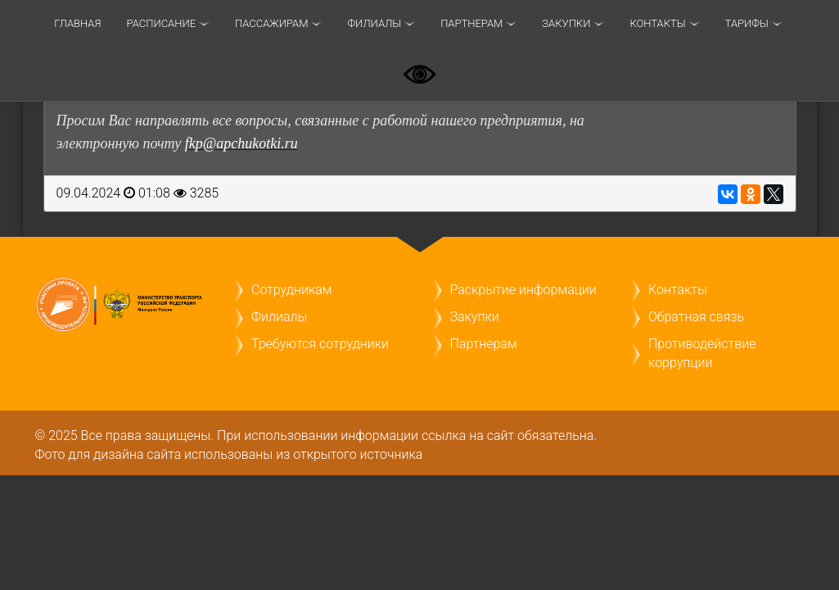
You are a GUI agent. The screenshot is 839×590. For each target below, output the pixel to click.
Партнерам (471, 23)
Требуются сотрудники (320, 344)
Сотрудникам (291, 289)
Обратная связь (696, 316)
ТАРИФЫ (747, 23)
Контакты (657, 23)
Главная (77, 23)
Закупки (566, 23)
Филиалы (374, 23)
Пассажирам (271, 23)
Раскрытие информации (523, 289)
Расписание (161, 23)
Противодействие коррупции (702, 353)
